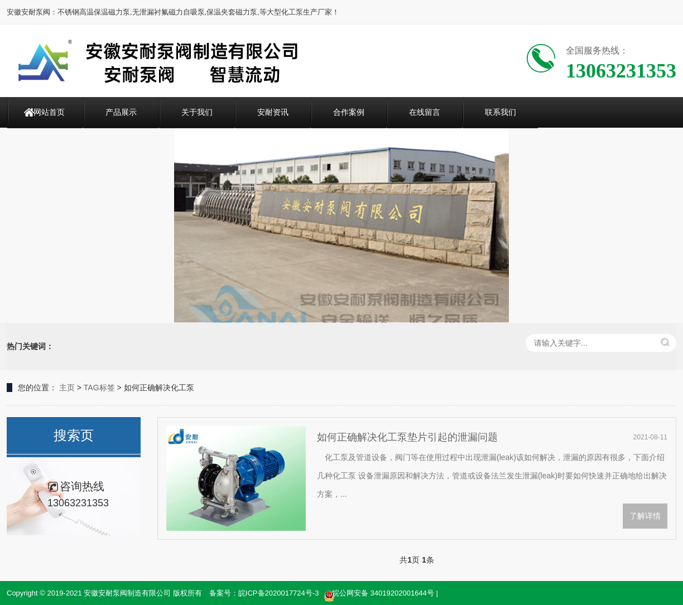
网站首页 (49, 112)
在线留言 (424, 112)
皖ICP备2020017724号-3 (278, 593)
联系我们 (500, 112)
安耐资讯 (272, 112)
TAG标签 (99, 387)
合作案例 (348, 112)
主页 (67, 387)
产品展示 (121, 112)
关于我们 (197, 112)
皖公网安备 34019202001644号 (379, 594)
